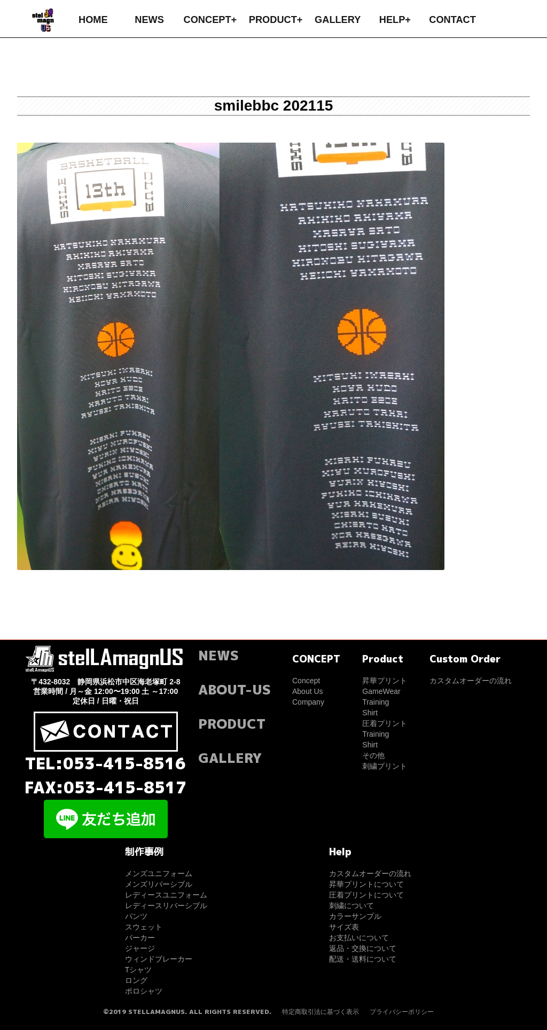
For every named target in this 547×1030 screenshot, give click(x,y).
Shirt (370, 712)
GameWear (381, 691)
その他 (373, 755)
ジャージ (140, 948)
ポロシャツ (143, 991)
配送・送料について (362, 959)
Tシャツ (138, 969)
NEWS (149, 19)
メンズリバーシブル (158, 884)
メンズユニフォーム (158, 873)
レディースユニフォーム (166, 895)
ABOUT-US (234, 689)
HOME (93, 19)
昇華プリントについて (366, 884)
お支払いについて (359, 937)
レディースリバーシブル (166, 905)
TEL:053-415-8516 (105, 763)
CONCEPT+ (210, 19)
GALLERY (338, 19)
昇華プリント (384, 680)
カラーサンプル (355, 916)
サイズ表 (344, 927)
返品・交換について (362, 948)
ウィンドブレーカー (158, 959)
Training (375, 702)
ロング (136, 980)
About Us (307, 691)
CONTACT (452, 19)
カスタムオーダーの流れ (470, 680)
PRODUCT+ (276, 19)
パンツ (136, 916)
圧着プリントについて (366, 895)
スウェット (143, 927)
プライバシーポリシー (402, 1012)
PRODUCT (231, 723)
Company (308, 702)
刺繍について (351, 905)
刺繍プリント (384, 766)
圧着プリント (384, 723)
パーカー (140, 937)
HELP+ (395, 19)
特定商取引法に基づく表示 (320, 1012)
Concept (306, 680)
